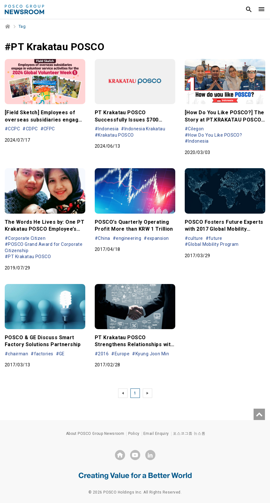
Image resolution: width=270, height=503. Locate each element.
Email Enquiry (156, 433)
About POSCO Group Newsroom (95, 433)
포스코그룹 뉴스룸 (189, 433)
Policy (134, 433)
